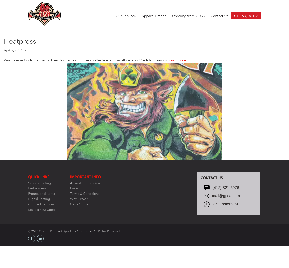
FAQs (74, 188)
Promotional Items (41, 194)
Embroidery (37, 188)
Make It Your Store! (42, 210)
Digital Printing (39, 199)
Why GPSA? (79, 199)
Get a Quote (79, 204)
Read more (177, 60)
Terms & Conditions (84, 194)
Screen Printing (39, 183)
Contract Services (41, 204)
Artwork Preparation (85, 183)
